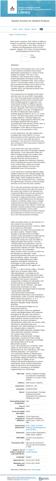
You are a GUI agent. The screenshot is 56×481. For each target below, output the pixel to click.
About (21, 29)
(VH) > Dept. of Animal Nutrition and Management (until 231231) (36, 427)
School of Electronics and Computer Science (24, 478)
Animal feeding (31, 452)
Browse (27, 29)
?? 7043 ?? (30, 450)
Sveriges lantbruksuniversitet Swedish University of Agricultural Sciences (34, 8)
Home (15, 29)
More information (24, 479)
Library (24, 12)
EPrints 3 (33, 477)
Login (11, 34)
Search (33, 29)
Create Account (21, 34)
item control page (34, 470)
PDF (32, 55)
